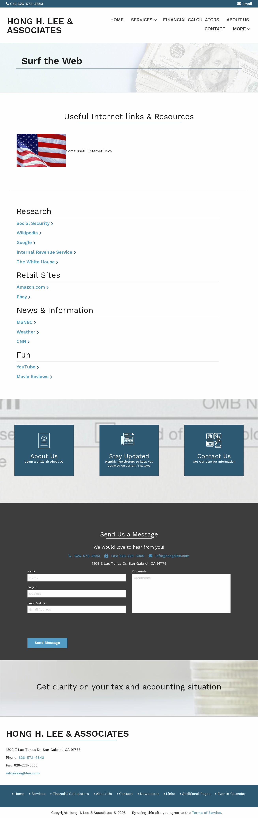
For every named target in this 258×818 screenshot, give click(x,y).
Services (141, 20)
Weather (26, 331)
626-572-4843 (30, 4)
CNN (21, 341)
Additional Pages (196, 794)
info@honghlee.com (169, 556)
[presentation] (57, 626)
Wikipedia (27, 232)
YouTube (26, 366)
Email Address (36, 603)
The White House (36, 261)
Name (31, 571)
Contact (215, 29)
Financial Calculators (191, 20)
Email (244, 4)
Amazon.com (31, 287)
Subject (32, 587)
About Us (238, 20)
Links (170, 794)
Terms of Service (206, 812)
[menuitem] (117, 19)
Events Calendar (232, 794)
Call (12, 4)
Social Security (33, 223)
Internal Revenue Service (44, 252)
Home (117, 20)
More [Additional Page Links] (239, 29)
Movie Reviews (33, 376)
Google (24, 242)
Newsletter (149, 794)
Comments (139, 571)
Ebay (22, 296)
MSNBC (25, 322)
